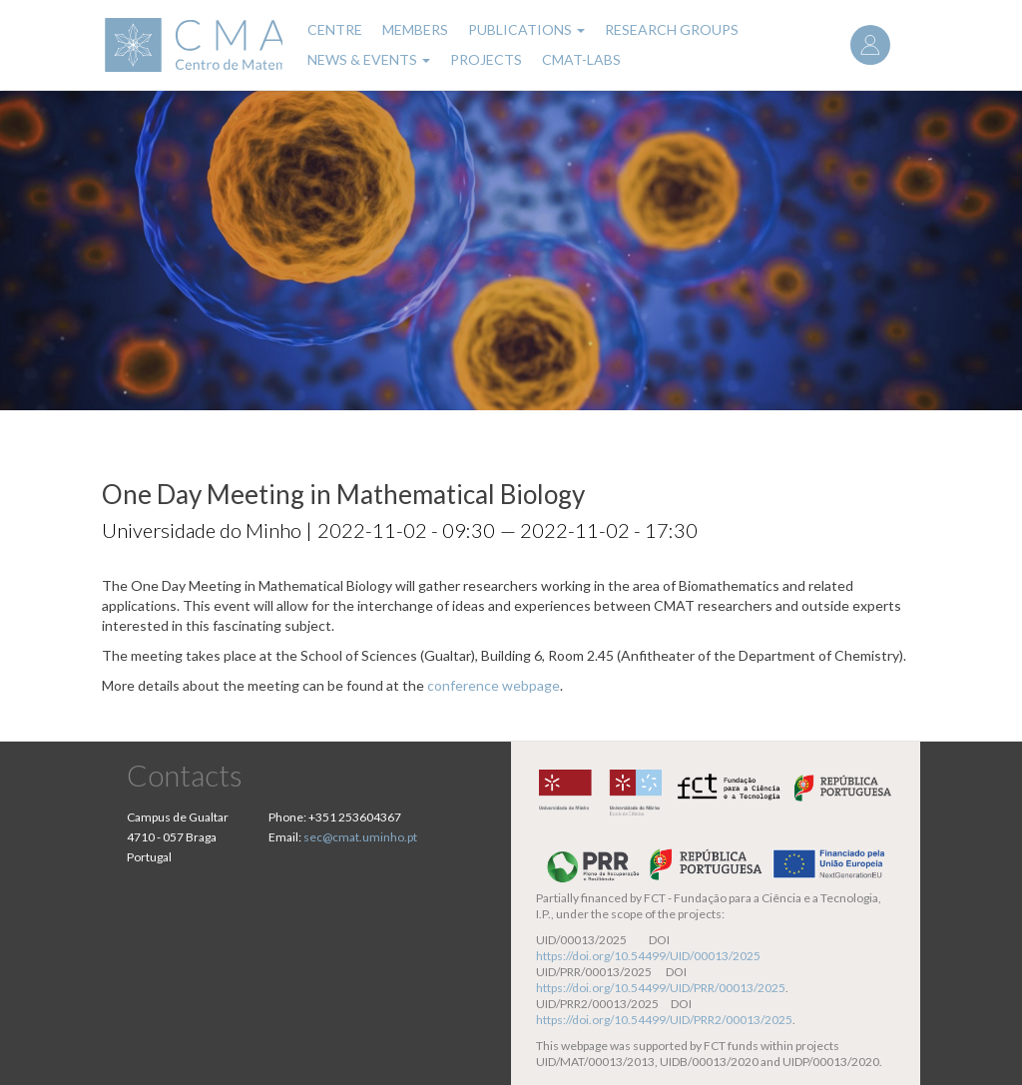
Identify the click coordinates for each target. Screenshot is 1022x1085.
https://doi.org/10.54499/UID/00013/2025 (648, 955)
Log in (870, 45)
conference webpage (493, 685)
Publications (526, 29)
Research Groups (672, 29)
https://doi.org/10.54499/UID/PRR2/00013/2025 (664, 1019)
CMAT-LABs (581, 59)
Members (415, 29)
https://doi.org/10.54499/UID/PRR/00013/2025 (660, 987)
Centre (334, 29)
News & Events (368, 59)
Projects (486, 59)
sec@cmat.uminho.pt (360, 836)
